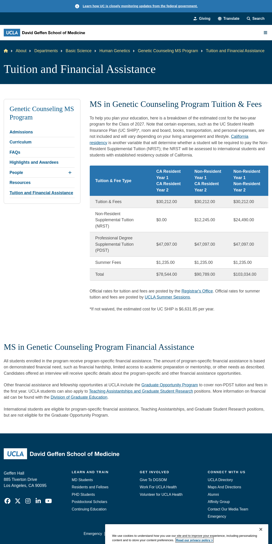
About (21, 50)
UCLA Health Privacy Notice (193, 534)
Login (225, 534)
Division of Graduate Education (79, 397)
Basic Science (79, 50)
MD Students (82, 480)
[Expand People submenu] (70, 172)
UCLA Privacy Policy (148, 534)
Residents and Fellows (90, 487)
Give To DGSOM (153, 480)
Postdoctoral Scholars (89, 502)
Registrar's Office (197, 291)
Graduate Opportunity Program (169, 385)
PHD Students (83, 494)
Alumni (213, 494)
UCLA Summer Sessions (167, 297)
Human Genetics (114, 50)
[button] (228, 19)
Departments (46, 50)
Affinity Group (219, 502)
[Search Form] (255, 19)
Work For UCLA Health (158, 487)
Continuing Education (89, 509)
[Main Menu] (265, 32)
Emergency (217, 516)
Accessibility (117, 534)
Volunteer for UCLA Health (161, 494)
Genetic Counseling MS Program (168, 50)
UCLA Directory (220, 480)
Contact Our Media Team (228, 509)
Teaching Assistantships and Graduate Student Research (141, 391)
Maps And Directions (224, 487)
